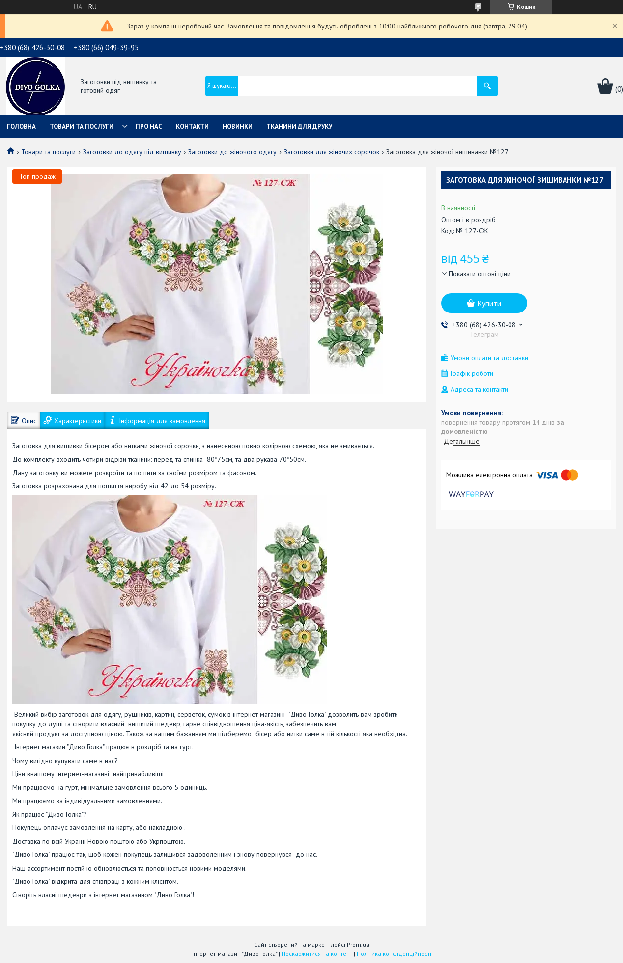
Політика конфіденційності (394, 953)
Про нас (149, 126)
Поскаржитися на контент (317, 953)
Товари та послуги (81, 126)
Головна (21, 126)
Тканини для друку (299, 126)
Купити (489, 303)
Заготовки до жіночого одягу (232, 151)
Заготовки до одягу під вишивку (132, 151)
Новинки (238, 126)
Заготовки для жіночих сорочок (331, 151)
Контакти (192, 126)
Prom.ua (358, 944)
